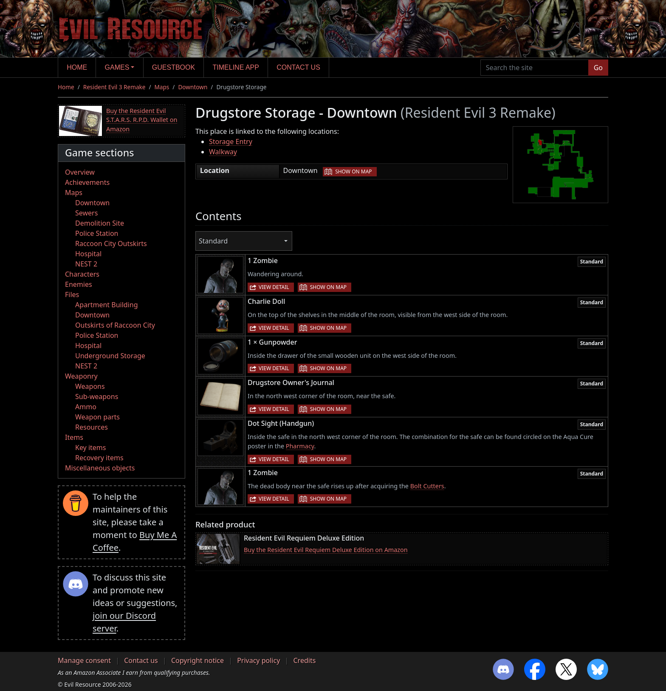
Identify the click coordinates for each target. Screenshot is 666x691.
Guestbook (173, 67)
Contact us (298, 67)
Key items (90, 447)
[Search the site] (534, 67)
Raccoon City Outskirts (111, 243)
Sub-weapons (96, 396)
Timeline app (236, 67)
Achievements (87, 182)
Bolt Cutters (427, 486)
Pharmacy (300, 446)
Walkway (223, 151)
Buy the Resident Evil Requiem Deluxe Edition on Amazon (326, 550)
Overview (80, 172)
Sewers (86, 213)
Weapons (90, 386)
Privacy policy (258, 660)
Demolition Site (99, 223)
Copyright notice (197, 660)
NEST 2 (86, 264)
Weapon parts (97, 417)
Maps (162, 87)
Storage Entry (230, 141)
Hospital (88, 253)
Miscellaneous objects (100, 468)
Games (117, 67)
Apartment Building (106, 304)
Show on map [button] (353, 171)
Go (598, 67)
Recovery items (99, 457)
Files (72, 294)
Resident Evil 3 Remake (114, 87)
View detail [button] (274, 287)
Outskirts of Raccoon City (115, 325)
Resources (91, 427)
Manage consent (84, 660)
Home (77, 67)
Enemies (78, 284)
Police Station (97, 233)
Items (74, 437)
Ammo (85, 406)
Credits (304, 660)
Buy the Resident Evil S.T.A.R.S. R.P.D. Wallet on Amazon (141, 120)
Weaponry (81, 376)
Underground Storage (110, 355)
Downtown (192, 87)
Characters (82, 274)
